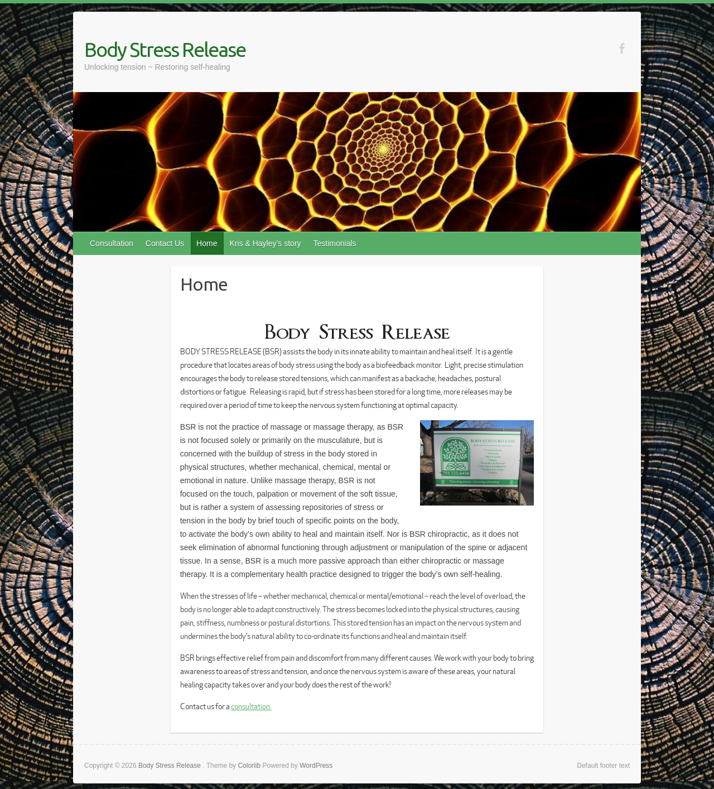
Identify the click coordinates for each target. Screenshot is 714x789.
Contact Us (165, 243)
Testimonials (334, 243)
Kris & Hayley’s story (265, 243)
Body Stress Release (164, 49)
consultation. (251, 706)
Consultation (111, 243)
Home (206, 243)
